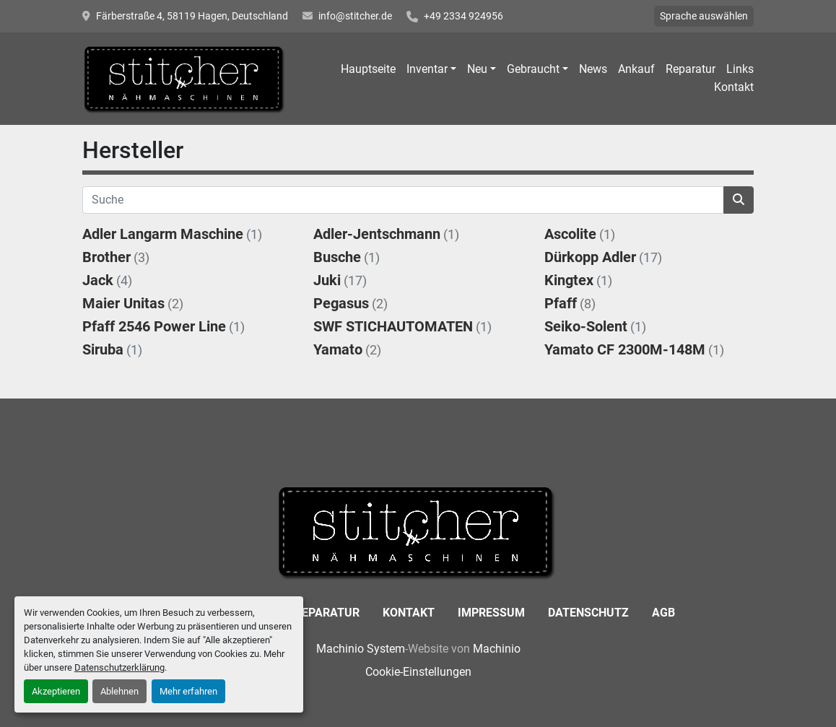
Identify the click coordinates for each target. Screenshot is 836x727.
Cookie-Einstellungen (418, 672)
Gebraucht (533, 69)
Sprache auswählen (704, 16)
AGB (663, 612)
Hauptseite (368, 69)
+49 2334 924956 (463, 16)
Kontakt (734, 87)
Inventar (427, 69)
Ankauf (636, 69)
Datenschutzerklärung (119, 667)
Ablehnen (119, 691)
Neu (477, 69)
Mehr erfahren (188, 691)
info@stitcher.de (355, 16)
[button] (431, 69)
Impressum (491, 612)
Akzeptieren (56, 691)
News (593, 69)
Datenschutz (588, 612)
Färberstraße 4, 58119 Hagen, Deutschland (192, 16)
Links (740, 69)
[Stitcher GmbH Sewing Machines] (418, 531)
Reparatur (690, 69)
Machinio (497, 649)
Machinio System (360, 649)
